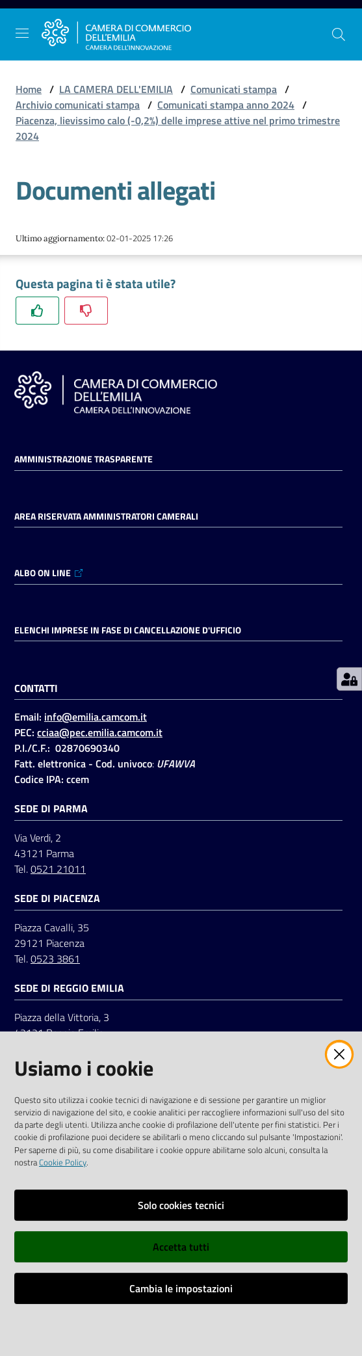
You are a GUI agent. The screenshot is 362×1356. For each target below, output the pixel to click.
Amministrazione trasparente (83, 459)
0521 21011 (58, 869)
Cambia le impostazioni (181, 1288)
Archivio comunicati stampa (78, 105)
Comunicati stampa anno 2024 (225, 105)
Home (29, 89)
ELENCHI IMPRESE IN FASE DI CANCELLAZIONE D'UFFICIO (127, 630)
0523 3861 (55, 958)
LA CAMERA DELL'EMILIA (116, 89)
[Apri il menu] (22, 33)
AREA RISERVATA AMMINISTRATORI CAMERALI (106, 516)
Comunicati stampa (233, 89)
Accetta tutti (181, 1247)
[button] (338, 34)
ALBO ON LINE (49, 573)
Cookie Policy (62, 1162)
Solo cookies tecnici (181, 1205)
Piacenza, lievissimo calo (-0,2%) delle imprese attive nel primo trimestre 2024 (178, 128)
